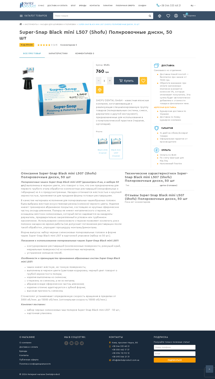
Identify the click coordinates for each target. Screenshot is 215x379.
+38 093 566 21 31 (121, 357)
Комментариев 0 (68, 45)
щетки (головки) (168, 185)
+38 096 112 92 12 (121, 353)
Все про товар (32, 53)
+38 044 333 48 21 (168, 5)
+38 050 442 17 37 (121, 350)
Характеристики (58, 53)
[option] (28, 70)
